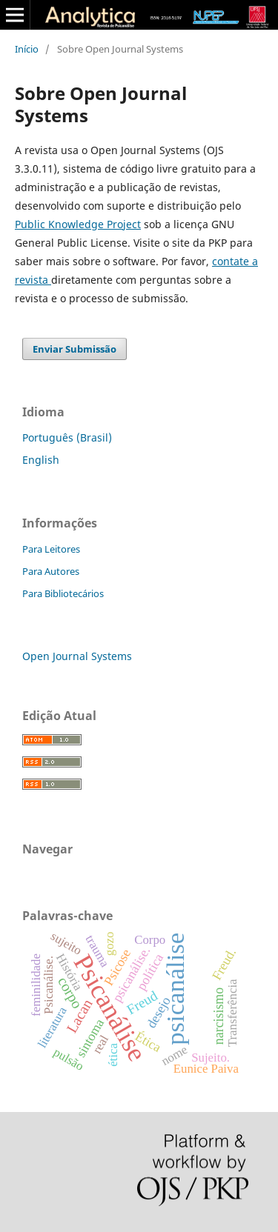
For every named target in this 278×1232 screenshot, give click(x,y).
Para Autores (50, 571)
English (40, 460)
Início (27, 49)
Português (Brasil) (67, 437)
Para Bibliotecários (63, 593)
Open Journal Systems (77, 656)
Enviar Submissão (74, 349)
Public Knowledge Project (78, 224)
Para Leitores (51, 549)
